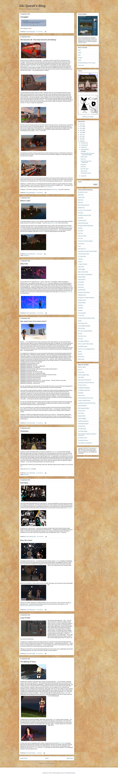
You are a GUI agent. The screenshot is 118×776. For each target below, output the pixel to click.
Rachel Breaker (82, 302)
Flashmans (24, 431)
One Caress (81, 287)
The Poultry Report (82, 431)
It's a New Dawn (82, 256)
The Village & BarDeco (83, 341)
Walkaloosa (42, 231)
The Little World (82, 428)
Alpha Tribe (81, 194)
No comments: (39, 31)
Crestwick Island (82, 220)
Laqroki (65, 691)
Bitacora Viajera (82, 367)
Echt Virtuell (81, 377)
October (83, 147)
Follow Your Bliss (82, 236)
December (83, 143)
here (39, 130)
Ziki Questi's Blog (32, 6)
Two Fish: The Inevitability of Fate (86, 349)
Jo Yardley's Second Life (84, 390)
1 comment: (39, 753)
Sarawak (80, 310)
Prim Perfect (81, 413)
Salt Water (80, 307)
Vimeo (79, 60)
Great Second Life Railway (34, 66)
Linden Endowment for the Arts (85, 398)
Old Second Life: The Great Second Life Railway (38, 40)
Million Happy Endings (83, 408)
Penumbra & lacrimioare (84, 292)
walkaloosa (26, 255)
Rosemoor (80, 305)
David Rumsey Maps (83, 223)
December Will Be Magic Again (85, 225)
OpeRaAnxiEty (81, 289)
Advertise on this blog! (87, 116)
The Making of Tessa (28, 662)
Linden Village (81, 269)
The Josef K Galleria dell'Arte (85, 331)
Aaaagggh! (24, 17)
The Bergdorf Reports (83, 423)
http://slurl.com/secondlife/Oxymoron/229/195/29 (31, 605)
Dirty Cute (24, 264)
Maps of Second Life (83, 272)
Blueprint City (81, 207)
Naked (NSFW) (81, 277)
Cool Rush (80, 218)
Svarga (79, 320)
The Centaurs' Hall (82, 323)
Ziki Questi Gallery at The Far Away (86, 62)
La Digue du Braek (82, 264)
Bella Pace (80, 200)
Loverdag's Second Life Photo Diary (86, 403)
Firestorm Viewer (82, 385)
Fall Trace (80, 233)
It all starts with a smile (83, 253)
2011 (81, 136)
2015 (81, 128)
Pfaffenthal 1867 (82, 295)
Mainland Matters (82, 42)
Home (47, 758)
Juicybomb (80, 392)
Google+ (80, 57)
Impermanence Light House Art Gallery (87, 251)
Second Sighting (82, 418)
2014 (81, 130)
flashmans (26, 474)
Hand (79, 246)
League (66, 692)
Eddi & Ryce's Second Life (84, 380)
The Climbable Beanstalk (84, 325)
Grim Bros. (24, 483)
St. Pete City (81, 315)
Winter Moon (81, 356)
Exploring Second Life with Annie (86, 382)
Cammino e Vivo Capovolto (84, 210)
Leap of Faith (25, 618)
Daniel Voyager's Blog (83, 374)
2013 (81, 132)
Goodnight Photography (84, 387)
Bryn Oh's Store (26, 540)
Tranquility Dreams (82, 346)
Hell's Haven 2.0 (82, 248)
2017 (81, 124)
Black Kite (80, 202)
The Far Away (81, 328)
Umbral (80, 351)
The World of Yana (82, 437)
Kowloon (80, 261)
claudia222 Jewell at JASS (84, 215)
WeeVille (80, 354)
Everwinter (80, 230)
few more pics (69, 291)
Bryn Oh (80, 369)
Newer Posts (23, 758)
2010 (81, 139)
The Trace (80, 338)
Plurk (79, 55)
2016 (81, 126)
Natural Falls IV (82, 279)
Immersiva (57, 561)
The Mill (80, 333)
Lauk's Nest (81, 266)
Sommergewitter (82, 313)
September (84, 149)
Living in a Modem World (84, 400)
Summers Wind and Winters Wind (86, 318)
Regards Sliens (81, 416)
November (83, 145)
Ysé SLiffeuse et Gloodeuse (85, 443)
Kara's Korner (81, 395)
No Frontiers (81, 282)
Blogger (73, 772)
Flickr (79, 50)
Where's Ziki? (25, 201)
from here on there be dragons (85, 241)
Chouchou (80, 212)
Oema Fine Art (81, 410)
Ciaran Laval (81, 372)
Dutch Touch (35, 747)
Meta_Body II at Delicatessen (85, 274)
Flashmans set (28, 468)
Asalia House (81, 197)
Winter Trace (81, 359)
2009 (81, 141)
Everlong (80, 228)
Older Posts (70, 758)
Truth (44, 747)
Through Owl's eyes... (83, 440)
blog (65, 604)
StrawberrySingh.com (83, 421)
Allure (53, 719)
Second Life (81, 65)
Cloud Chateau (47, 186)
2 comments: (39, 253)
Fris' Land (80, 238)
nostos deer (81, 284)
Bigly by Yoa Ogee (53, 222)
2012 (81, 134)
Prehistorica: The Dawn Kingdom (86, 297)
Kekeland (80, 259)
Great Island (81, 243)
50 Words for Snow (82, 192)
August (83, 175)
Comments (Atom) (50, 763)
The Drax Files (81, 426)
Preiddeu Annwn (82, 300)
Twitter (79, 52)
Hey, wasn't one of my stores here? (33, 321)
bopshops (63, 772)
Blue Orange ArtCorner (83, 205)
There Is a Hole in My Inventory (85, 343)
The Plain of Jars (82, 336)
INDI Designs (54, 189)
